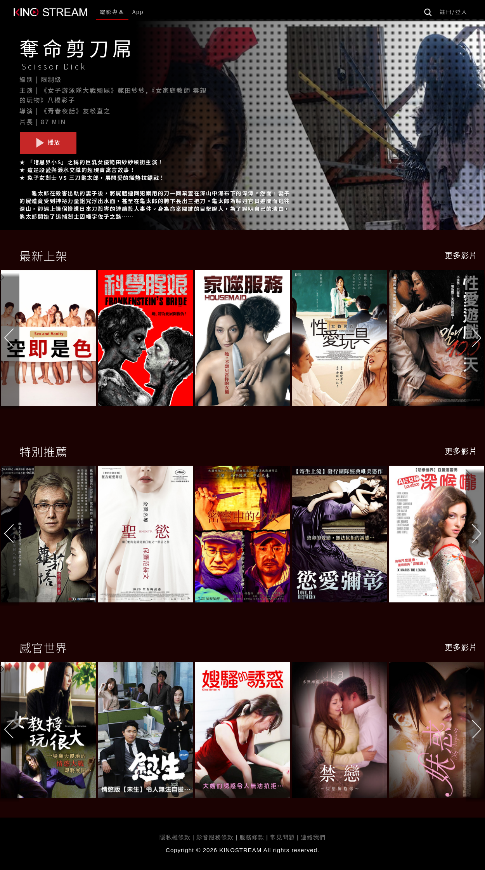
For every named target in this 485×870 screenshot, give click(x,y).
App (138, 12)
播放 (48, 142)
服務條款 (252, 837)
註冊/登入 (454, 12)
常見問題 (282, 837)
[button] (475, 339)
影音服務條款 (215, 837)
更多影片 (461, 255)
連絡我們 (313, 837)
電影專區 (112, 12)
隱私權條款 (175, 837)
